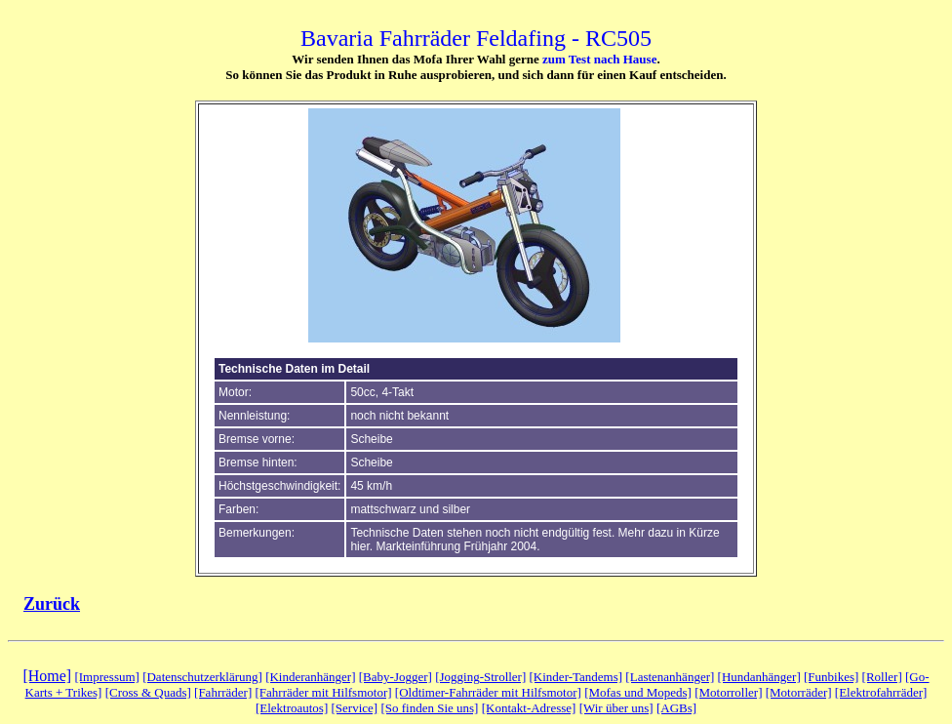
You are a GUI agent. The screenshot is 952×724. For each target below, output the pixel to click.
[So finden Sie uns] (429, 708)
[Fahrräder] (223, 692)
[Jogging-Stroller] (480, 676)
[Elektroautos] (292, 708)
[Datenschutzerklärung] (202, 676)
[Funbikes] (831, 676)
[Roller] (882, 676)
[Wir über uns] (616, 708)
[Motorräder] (799, 692)
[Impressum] (106, 676)
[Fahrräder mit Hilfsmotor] (323, 692)
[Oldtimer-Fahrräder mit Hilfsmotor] (488, 692)
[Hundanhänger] (759, 676)
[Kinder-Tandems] (576, 676)
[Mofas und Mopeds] (638, 692)
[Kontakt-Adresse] (529, 708)
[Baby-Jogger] (395, 676)
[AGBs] (676, 708)
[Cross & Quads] (148, 692)
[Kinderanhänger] (310, 676)
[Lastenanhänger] (669, 676)
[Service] (355, 708)
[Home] (46, 675)
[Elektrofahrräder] (881, 692)
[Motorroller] (728, 692)
